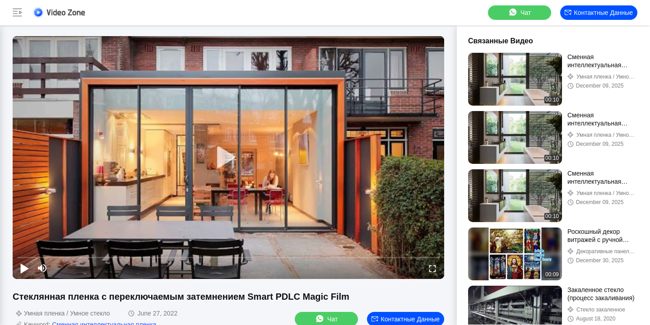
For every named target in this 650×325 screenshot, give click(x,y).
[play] (228, 157)
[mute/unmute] (42, 268)
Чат (519, 12)
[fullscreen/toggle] (432, 268)
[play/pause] (24, 268)
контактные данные (599, 12)
